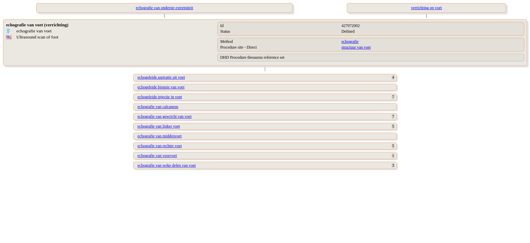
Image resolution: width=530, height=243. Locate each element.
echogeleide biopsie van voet (161, 87)
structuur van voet (356, 47)
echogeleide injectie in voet (160, 96)
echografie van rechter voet (160, 145)
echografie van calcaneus (158, 106)
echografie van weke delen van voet (167, 165)
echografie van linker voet (159, 126)
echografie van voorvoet (157, 155)
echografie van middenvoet (160, 136)
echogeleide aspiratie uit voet (161, 77)
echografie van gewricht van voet (165, 116)
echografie (350, 41)
